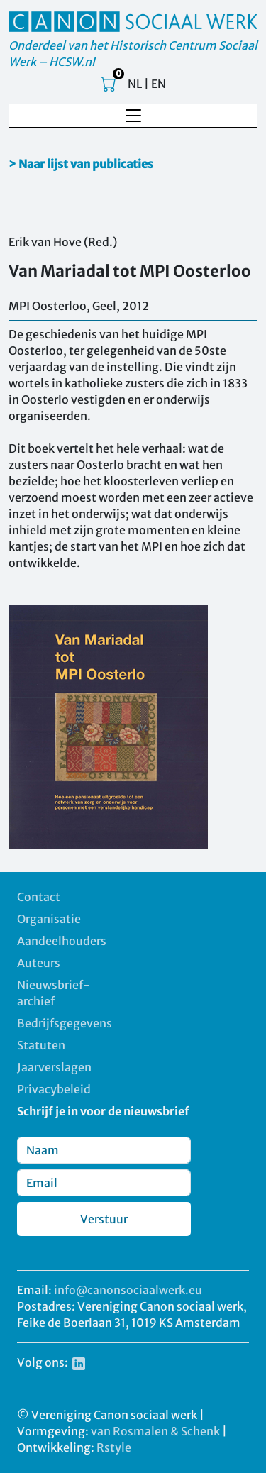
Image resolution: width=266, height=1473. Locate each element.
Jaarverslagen (54, 1067)
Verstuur (104, 1219)
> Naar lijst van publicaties (81, 164)
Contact (38, 897)
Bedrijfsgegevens (64, 1023)
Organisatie (49, 919)
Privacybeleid (54, 1089)
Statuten (41, 1045)
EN (158, 84)
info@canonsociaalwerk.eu (128, 1290)
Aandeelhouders (61, 941)
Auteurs (38, 963)
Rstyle (113, 1447)
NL (135, 84)
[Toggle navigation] (133, 115)
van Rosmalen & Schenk (155, 1431)
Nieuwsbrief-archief (53, 993)
